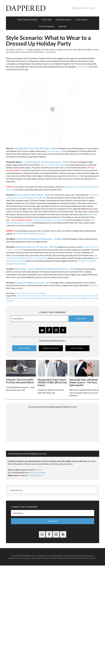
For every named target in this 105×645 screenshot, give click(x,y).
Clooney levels (82, 66)
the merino (93, 285)
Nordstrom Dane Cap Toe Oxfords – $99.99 (35, 247)
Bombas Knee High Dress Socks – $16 (32, 282)
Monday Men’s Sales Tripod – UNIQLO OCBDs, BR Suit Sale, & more (52, 382)
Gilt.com (89, 558)
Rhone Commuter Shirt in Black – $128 (32, 194)
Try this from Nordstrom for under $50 (49, 219)
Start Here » (24, 348)
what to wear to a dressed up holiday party (26, 298)
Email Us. (39, 469)
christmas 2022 (23, 295)
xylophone (10, 300)
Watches (42, 293)
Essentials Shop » (50, 348)
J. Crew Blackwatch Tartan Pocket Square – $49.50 (45, 162)
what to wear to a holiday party (56, 298)
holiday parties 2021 (37, 295)
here (44, 52)
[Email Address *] (39, 318)
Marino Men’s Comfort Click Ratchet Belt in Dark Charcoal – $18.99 (45, 269)
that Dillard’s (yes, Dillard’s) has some (29, 233)
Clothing (29, 293)
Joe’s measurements (37, 472)
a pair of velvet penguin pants (52, 164)
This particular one (54, 151)
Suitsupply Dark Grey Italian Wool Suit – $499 (35, 148)
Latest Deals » (77, 348)
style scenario (51, 295)
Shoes (35, 293)
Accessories (20, 293)
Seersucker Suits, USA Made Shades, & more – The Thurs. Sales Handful (83, 382)
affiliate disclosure (35, 475)
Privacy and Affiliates (77, 558)
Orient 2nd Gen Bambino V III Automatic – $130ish (39, 238)
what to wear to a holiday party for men (83, 298)
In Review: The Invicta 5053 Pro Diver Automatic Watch (20, 381)
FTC (94, 558)
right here (92, 214)
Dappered (52, 8)
